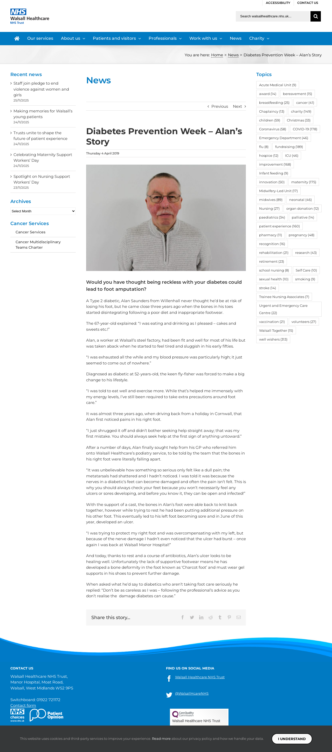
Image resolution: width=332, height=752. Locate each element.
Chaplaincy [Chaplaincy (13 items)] (271, 111)
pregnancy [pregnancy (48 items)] (301, 235)
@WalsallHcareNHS (192, 693)
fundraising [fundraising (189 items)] (289, 147)
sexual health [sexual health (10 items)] (273, 279)
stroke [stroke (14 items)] (267, 288)
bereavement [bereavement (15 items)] (297, 94)
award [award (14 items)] (267, 94)
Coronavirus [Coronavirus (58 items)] (272, 129)
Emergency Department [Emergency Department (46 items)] (283, 138)
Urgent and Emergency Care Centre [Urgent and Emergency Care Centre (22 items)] (283, 309)
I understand (292, 739)
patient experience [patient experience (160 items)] (279, 226)
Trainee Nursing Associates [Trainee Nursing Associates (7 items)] (284, 297)
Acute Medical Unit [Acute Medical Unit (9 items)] (277, 85)
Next (237, 106)
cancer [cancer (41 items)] (305, 102)
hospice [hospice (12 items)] (268, 155)
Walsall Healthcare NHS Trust (200, 677)
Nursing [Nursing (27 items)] (269, 208)
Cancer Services (30, 232)
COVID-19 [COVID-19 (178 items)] (305, 129)
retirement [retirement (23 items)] (271, 261)
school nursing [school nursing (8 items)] (274, 270)
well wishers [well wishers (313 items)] (273, 339)
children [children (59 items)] (269, 120)
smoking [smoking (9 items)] (305, 279)
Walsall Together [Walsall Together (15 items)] (276, 330)
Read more (161, 738)
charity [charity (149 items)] (301, 111)
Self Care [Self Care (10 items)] (306, 270)
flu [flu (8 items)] (263, 147)
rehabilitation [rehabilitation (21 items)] (273, 252)
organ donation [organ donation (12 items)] (302, 208)
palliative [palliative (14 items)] (303, 217)
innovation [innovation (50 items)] (272, 182)
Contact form (23, 705)
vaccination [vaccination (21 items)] (272, 322)
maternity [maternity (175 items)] (303, 182)
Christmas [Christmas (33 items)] (298, 120)
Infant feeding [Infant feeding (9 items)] (273, 173)
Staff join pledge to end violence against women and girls (41, 89)
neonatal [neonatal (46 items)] (300, 200)
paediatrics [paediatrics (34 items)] (272, 217)
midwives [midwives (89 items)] (270, 200)
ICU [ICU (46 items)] (291, 155)
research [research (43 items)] (306, 252)
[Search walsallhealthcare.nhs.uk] (273, 16)
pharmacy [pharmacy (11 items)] (270, 235)
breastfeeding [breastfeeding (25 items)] (274, 102)
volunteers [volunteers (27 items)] (304, 322)
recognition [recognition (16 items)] (272, 244)
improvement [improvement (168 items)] (275, 164)
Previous (219, 106)
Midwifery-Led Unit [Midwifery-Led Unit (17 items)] (278, 191)
